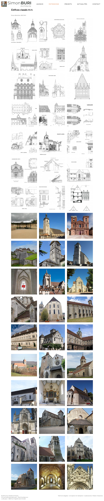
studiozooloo (88, 495)
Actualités (82, 4)
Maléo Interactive (98, 495)
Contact (96, 4)
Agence (39, 4)
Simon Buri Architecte (16, 4)
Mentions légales (63, 495)
